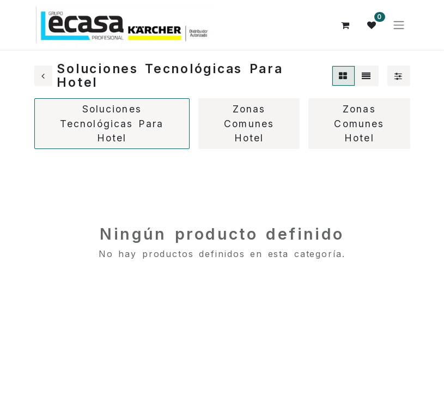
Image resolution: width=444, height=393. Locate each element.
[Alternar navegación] (398, 25)
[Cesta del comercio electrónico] (346, 25)
